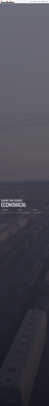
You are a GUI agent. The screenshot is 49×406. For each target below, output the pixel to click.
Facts (38, 1)
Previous (47, 203)
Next (47, 205)
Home (30, 1)
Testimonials (43, 1)
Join (46, 1)
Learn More (34, 1)
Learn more (24, 339)
